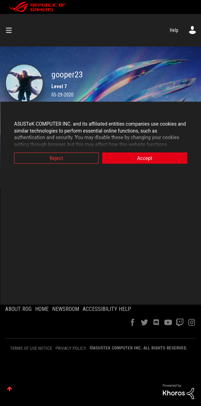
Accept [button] (144, 158)
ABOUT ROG (18, 309)
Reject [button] (56, 158)
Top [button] (9, 388)
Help (174, 30)
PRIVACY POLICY (71, 348)
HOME (42, 309)
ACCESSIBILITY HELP (107, 309)
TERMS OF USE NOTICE (31, 348)
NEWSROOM (65, 309)
